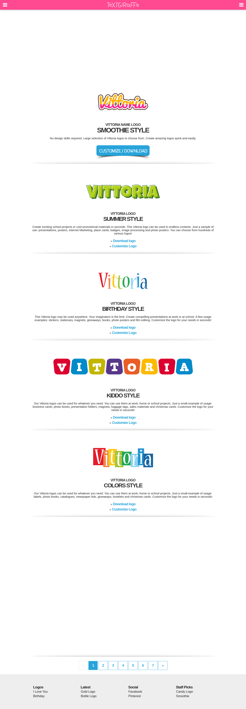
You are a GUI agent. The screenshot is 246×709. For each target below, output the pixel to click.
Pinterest (135, 696)
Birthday (39, 696)
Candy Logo (184, 691)
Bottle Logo (89, 696)
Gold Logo (88, 691)
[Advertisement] (123, 48)
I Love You (40, 691)
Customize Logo (124, 246)
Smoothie (182, 696)
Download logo (124, 241)
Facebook (135, 691)
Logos (38, 687)
